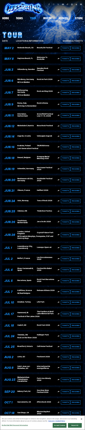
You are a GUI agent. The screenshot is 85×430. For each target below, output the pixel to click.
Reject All (74, 425)
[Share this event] (58, 48)
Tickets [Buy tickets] (65, 48)
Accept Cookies (59, 425)
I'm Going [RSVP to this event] (75, 48)
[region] (42, 422)
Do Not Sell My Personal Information (15, 425)
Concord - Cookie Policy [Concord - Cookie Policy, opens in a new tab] (56, 421)
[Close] (81, 419)
